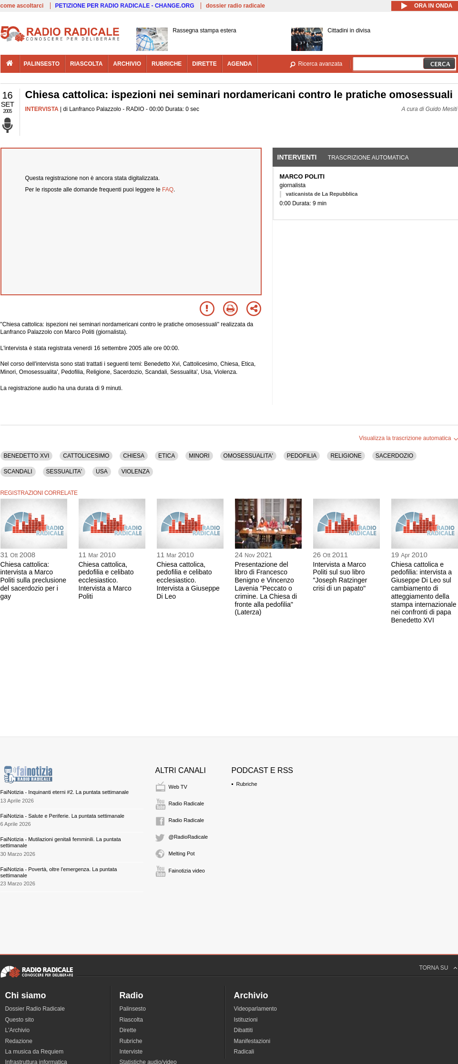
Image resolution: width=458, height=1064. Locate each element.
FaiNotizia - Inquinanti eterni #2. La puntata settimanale (64, 792)
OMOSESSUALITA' (248, 455)
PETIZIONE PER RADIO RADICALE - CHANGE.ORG (124, 5)
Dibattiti (243, 1030)
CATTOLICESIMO (86, 455)
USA (102, 471)
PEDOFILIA (302, 455)
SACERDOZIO (394, 455)
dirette (204, 63)
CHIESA (133, 455)
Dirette (128, 1030)
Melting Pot (182, 853)
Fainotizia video (187, 870)
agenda (239, 63)
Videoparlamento (255, 1008)
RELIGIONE (345, 455)
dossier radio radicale (235, 5)
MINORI (199, 455)
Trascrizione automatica (368, 157)
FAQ (167, 189)
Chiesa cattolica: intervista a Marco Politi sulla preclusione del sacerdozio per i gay (33, 580)
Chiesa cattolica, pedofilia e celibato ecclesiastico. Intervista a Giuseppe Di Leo (188, 580)
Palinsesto (133, 1008)
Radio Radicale (186, 803)
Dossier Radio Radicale (35, 1008)
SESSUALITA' (64, 471)
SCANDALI (18, 471)
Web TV (178, 787)
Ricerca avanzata (320, 63)
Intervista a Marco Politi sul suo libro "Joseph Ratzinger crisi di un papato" (340, 576)
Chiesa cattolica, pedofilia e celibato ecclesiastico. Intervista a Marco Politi (106, 580)
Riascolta (131, 1019)
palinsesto (42, 63)
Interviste (131, 1051)
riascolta (86, 63)
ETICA (166, 455)
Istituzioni (246, 1019)
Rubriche (246, 784)
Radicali (244, 1051)
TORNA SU (433, 967)
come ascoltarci (22, 5)
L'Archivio (17, 1030)
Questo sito (19, 1019)
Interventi (297, 157)
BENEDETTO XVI (27, 455)
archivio (127, 63)
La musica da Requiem (34, 1051)
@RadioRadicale (188, 837)
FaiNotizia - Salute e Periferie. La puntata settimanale (62, 816)
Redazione (18, 1041)
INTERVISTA (42, 109)
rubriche (167, 63)
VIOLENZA (136, 471)
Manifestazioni (252, 1041)
